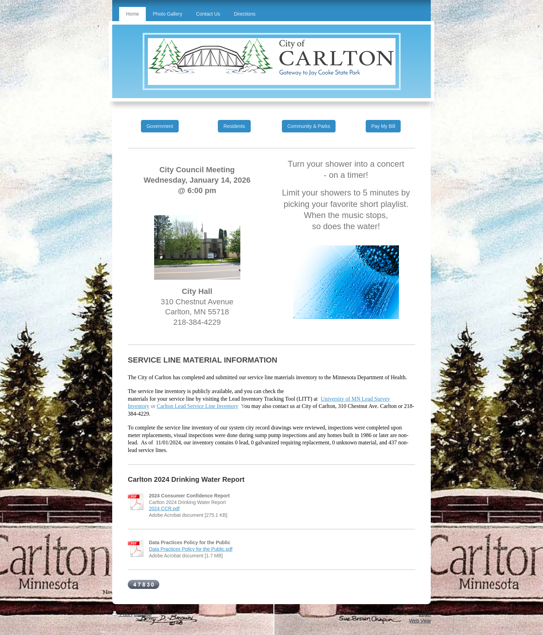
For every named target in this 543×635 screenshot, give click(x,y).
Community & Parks (308, 126)
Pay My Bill (383, 126)
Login (425, 614)
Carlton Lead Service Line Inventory (197, 406)
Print (121, 614)
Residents (234, 126)
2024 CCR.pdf (164, 508)
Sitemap (142, 614)
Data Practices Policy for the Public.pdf (190, 549)
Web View (420, 621)
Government (159, 126)
